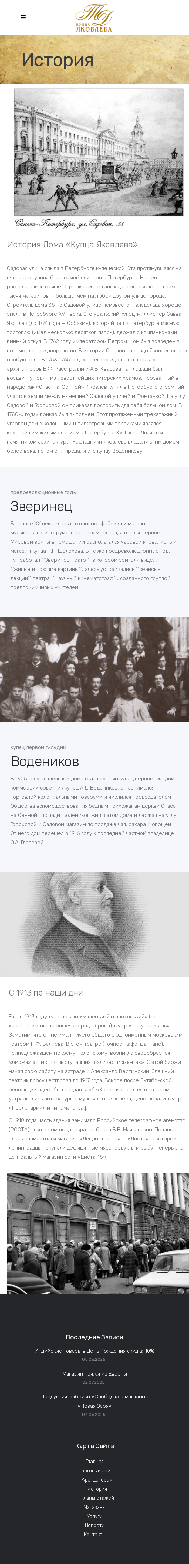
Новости (94, 1526)
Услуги (94, 1516)
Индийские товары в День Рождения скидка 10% (94, 1351)
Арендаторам (97, 1480)
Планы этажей (97, 1498)
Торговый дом (94, 1471)
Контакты (95, 1535)
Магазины (94, 1507)
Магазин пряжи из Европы (94, 1374)
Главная (95, 1462)
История (97, 1489)
